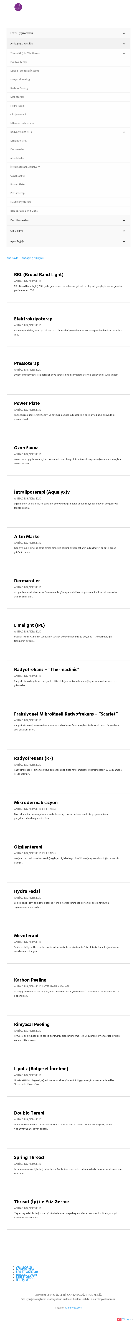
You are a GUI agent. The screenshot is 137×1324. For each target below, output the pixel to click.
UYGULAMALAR (27, 1272)
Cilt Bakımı (49, 809)
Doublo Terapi (29, 1113)
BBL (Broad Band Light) (39, 275)
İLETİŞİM (22, 1280)
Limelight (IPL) (29, 625)
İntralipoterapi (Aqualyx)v (42, 492)
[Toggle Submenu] (124, 33)
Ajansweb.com (73, 1307)
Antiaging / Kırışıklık (27, 281)
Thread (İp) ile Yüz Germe (41, 1202)
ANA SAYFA (24, 1267)
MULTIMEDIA (25, 1277)
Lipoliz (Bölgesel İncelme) (41, 1069)
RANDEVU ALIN (26, 1275)
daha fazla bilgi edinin (25, 295)
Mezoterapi (26, 936)
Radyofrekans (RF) (33, 758)
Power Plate (27, 403)
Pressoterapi (27, 363)
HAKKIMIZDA (25, 1269)
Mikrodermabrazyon (36, 803)
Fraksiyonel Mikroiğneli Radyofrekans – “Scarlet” (66, 714)
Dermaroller (27, 581)
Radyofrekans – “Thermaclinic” (46, 670)
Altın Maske (27, 537)
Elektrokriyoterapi (34, 319)
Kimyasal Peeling (32, 1024)
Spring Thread (29, 1157)
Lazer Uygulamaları (55, 987)
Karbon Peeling (30, 980)
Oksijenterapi (28, 847)
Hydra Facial (27, 891)
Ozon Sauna (26, 448)
